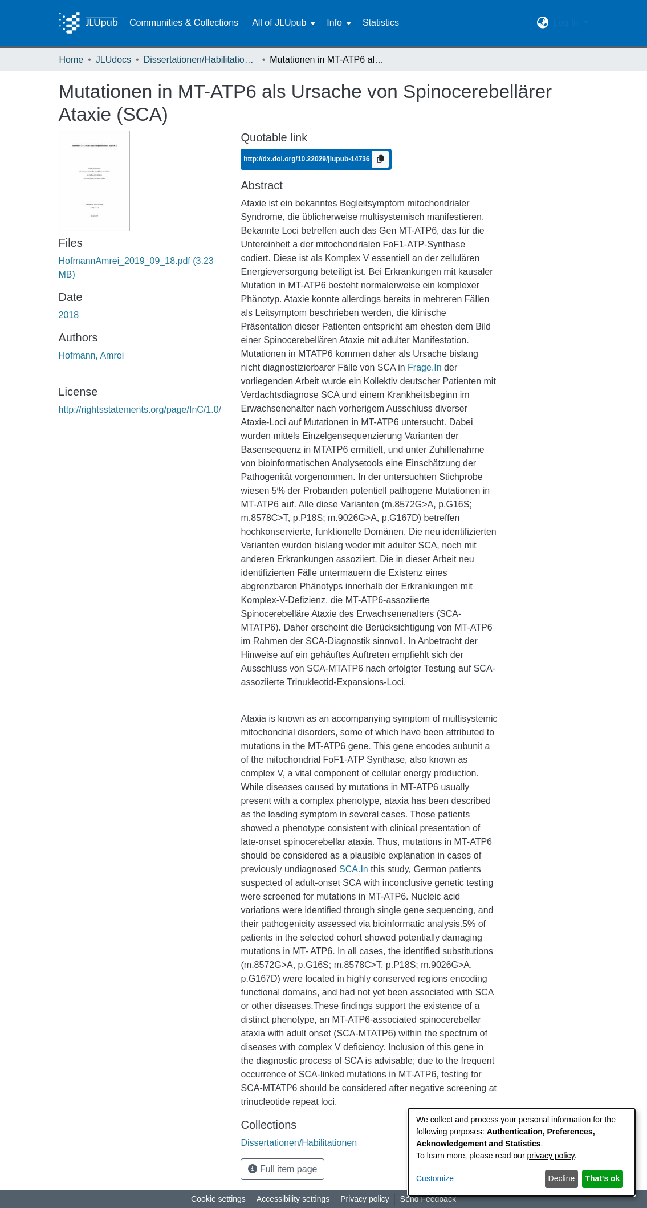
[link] (299, 1143)
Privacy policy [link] (364, 1198)
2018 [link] (69, 315)
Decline (561, 1178)
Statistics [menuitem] (381, 22)
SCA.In (353, 869)
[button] (542, 23)
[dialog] (522, 1152)
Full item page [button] (282, 1169)
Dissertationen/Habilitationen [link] (201, 59)
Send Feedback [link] (428, 1198)
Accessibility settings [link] (293, 1198)
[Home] (88, 22)
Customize (435, 1178)
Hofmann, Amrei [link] (91, 355)
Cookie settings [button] (218, 1198)
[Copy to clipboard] (380, 159)
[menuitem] (282, 23)
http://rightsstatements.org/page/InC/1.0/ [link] (140, 409)
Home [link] (71, 59)
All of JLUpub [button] (279, 22)
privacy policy (551, 1155)
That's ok (602, 1178)
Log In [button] (567, 22)
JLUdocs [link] (113, 59)
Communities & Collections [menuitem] (183, 22)
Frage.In (425, 367)
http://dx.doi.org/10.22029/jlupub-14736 (307, 159)
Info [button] (334, 22)
